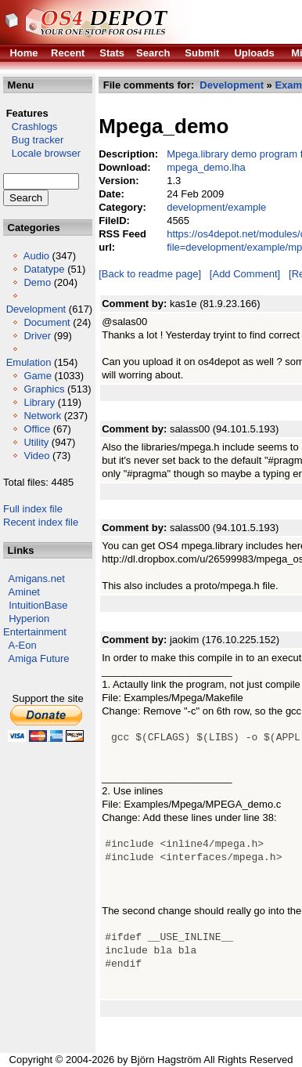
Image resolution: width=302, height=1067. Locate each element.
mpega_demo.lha (206, 167)
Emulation (29, 362)
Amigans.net (37, 578)
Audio (36, 256)
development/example (216, 207)
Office (36, 429)
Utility (36, 442)
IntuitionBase (38, 605)
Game (37, 376)
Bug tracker (33, 140)
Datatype (43, 269)
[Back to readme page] (150, 274)
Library (39, 402)
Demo (37, 282)
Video (36, 455)
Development (36, 309)
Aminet (24, 592)
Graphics (43, 389)
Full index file (33, 509)
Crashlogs (30, 126)
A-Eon (23, 645)
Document (46, 322)
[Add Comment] (245, 274)
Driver (37, 336)
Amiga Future (39, 658)
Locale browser (42, 153)
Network (42, 415)
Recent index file (40, 522)
